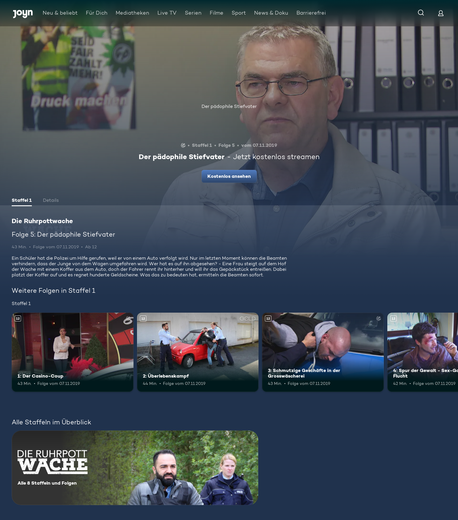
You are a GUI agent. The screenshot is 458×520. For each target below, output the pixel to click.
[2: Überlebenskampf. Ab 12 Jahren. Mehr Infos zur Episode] (198, 352)
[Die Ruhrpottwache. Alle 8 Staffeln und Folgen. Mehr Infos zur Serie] (135, 468)
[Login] (441, 13)
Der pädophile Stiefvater (229, 106)
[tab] (22, 201)
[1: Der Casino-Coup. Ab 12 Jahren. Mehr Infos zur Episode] (72, 352)
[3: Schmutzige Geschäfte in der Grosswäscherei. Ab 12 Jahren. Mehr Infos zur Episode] (323, 352)
